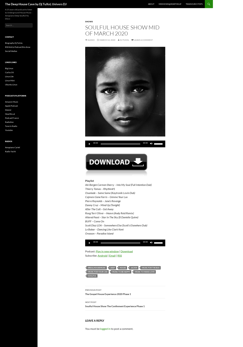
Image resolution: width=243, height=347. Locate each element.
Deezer (8, 110)
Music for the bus (151, 268)
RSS (119, 255)
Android (102, 255)
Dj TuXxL (124, 40)
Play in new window (107, 251)
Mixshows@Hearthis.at (170, 4)
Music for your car (97, 272)
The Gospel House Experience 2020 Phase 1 (125, 291)
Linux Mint (10, 80)
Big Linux (9, 68)
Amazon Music (11, 102)
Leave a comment (143, 40)
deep (112, 268)
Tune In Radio (11, 126)
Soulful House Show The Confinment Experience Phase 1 (125, 304)
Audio (91, 40)
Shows (89, 21)
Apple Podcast (11, 106)
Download (127, 251)
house (123, 268)
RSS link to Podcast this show (17, 47)
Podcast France (12, 118)
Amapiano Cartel (12, 147)
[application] (125, 144)
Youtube (9, 130)
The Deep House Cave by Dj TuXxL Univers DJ (36, 4)
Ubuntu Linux (11, 84)
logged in (105, 328)
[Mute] (151, 144)
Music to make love (145, 272)
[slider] (120, 144)
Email (112, 255)
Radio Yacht (10, 151)
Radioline (9, 122)
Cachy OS (9, 72)
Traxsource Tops (194, 4)
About (151, 4)
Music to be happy (121, 272)
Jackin (134, 268)
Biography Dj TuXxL (14, 43)
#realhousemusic (97, 268)
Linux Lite (9, 76)
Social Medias (11, 51)
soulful (92, 276)
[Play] (89, 144)
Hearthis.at (10, 114)
